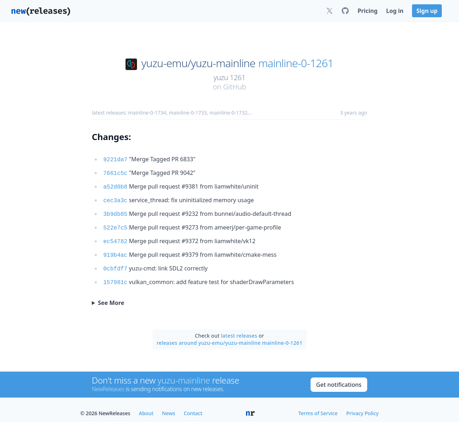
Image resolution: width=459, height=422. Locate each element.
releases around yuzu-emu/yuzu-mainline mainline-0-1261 (230, 335)
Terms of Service (317, 406)
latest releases (239, 328)
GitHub (234, 87)
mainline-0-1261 (295, 63)
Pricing (367, 11)
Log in (394, 11)
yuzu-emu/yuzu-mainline (198, 63)
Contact (193, 406)
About (146, 406)
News (168, 406)
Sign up (426, 11)
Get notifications (338, 377)
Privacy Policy (362, 406)
